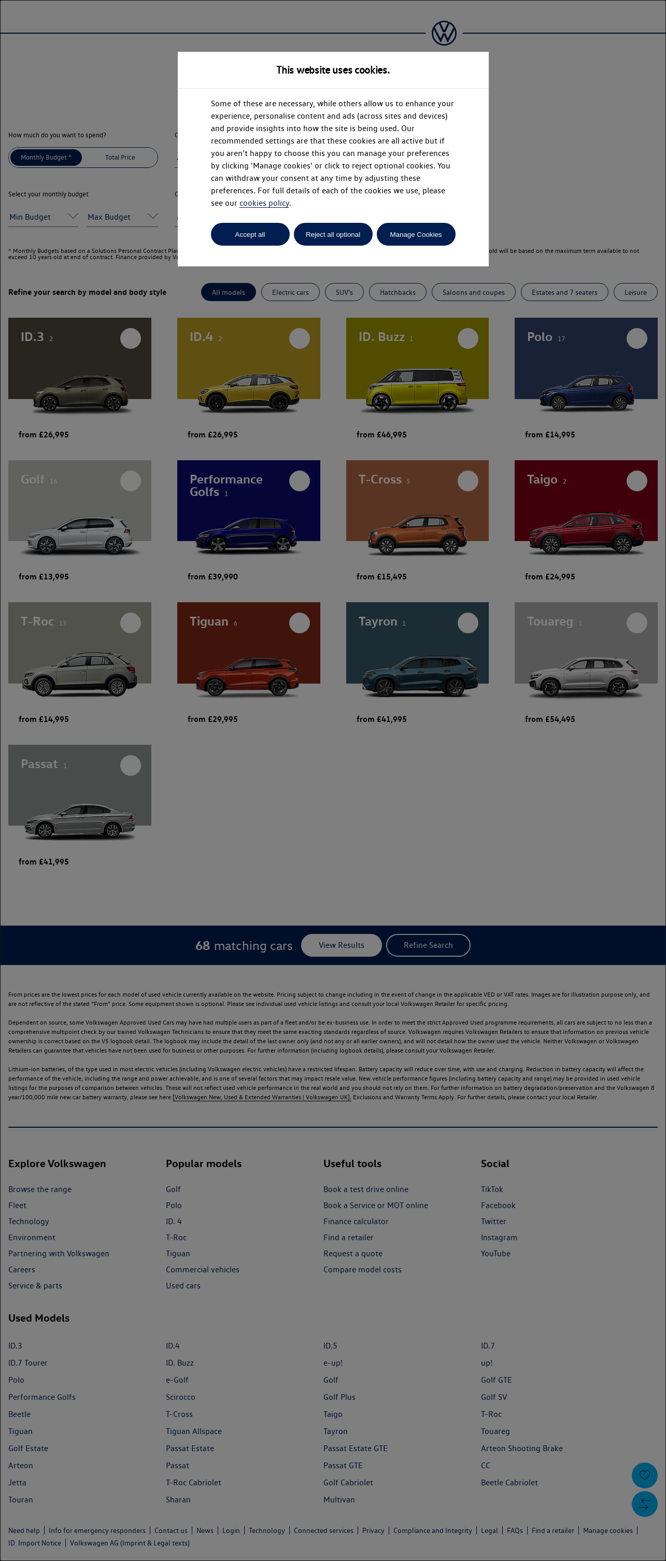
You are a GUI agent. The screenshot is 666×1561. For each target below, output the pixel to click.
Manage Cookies (416, 234)
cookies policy (264, 203)
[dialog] (333, 780)
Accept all (250, 234)
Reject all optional (333, 234)
